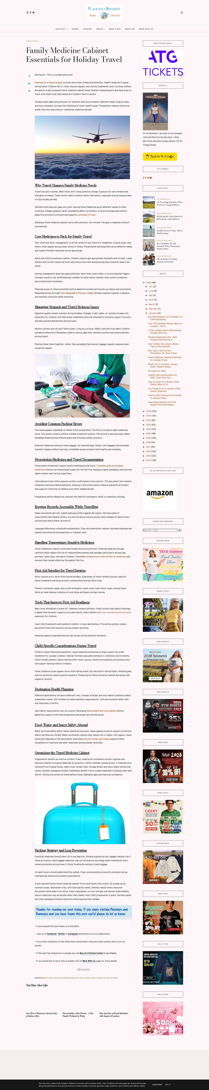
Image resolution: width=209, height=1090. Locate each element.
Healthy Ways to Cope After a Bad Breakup (170, 232)
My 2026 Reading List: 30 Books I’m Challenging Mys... (165, 318)
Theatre (87, 29)
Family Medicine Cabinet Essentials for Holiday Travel (165, 358)
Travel (99, 29)
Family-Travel (32, 41)
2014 (148, 460)
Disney (75, 29)
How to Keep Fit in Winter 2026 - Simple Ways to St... (164, 383)
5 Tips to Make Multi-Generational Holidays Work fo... (164, 331)
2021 (148, 429)
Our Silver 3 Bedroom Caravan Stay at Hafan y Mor (41, 1015)
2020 (149, 433)
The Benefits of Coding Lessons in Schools (167, 260)
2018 (148, 442)
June (151, 291)
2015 (148, 456)
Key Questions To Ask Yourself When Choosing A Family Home (169, 246)
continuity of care (86, 215)
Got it (168, 1084)
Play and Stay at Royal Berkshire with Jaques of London (113, 1015)
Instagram (73, 934)
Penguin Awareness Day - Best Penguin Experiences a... (162, 338)
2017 (148, 447)
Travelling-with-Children (107, 978)
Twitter (61, 934)
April (151, 300)
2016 (148, 451)
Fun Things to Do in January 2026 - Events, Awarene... (165, 390)
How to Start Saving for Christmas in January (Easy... (164, 396)
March (152, 304)
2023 (149, 420)
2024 (149, 416)
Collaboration (164, 213)
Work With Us (146, 29)
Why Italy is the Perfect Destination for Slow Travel (162, 352)
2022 (149, 425)
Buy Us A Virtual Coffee (91, 953)
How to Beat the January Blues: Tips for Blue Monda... (163, 345)
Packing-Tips (73, 978)
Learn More (157, 1084)
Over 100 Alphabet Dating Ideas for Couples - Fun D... (165, 325)
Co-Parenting (163, 199)
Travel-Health (91, 978)
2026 (149, 282)
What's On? (115, 29)
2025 (149, 411)
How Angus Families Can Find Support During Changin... (162, 403)
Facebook (52, 934)
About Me (130, 29)
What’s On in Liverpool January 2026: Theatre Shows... (163, 365)
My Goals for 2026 (157, 371)
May (151, 295)
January (153, 313)
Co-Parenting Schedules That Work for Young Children (169, 203)
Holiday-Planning (61, 978)
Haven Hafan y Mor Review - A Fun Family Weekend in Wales (78, 1015)
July (151, 286)
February (153, 309)
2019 (148, 438)
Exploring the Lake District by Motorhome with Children (170, 218)
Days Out (61, 29)
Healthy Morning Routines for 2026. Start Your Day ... (162, 376)
